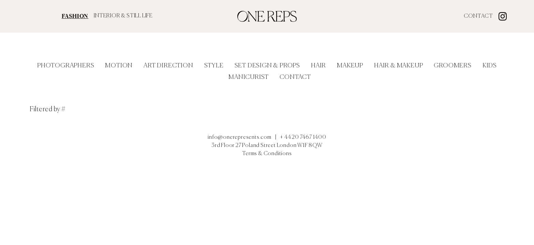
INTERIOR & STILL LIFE (123, 16)
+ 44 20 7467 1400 (303, 137)
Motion (119, 66)
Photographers (65, 66)
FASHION (75, 16)
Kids (490, 66)
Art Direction (168, 66)
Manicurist (248, 77)
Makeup (350, 66)
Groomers (452, 66)
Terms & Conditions (267, 154)
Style (214, 66)
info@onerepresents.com (239, 137)
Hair (318, 66)
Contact (478, 16)
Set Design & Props (267, 66)
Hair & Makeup (398, 66)
